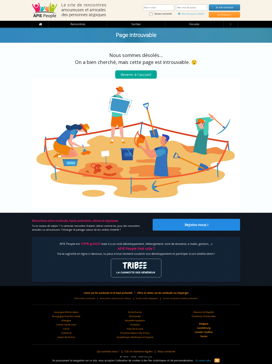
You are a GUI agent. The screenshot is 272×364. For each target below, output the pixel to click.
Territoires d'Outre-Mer (204, 316)
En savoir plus (203, 360)
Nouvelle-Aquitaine (135, 320)
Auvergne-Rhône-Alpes (66, 312)
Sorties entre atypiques (147, 298)
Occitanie (135, 324)
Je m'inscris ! (224, 14)
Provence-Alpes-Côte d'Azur (135, 332)
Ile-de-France (135, 312)
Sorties (136, 24)
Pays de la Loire (135, 328)
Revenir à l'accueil (136, 74)
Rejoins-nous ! (196, 224)
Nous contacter (166, 351)
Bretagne (66, 320)
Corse (66, 328)
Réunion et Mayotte (204, 312)
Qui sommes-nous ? (108, 351)
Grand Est (66, 332)
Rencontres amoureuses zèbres (115, 298)
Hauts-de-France (66, 337)
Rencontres (77, 24)
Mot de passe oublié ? (191, 13)
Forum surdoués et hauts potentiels (180, 298)
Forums (194, 24)
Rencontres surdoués (84, 298)
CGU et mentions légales (138, 351)
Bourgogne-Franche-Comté (66, 316)
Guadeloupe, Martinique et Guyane (135, 337)
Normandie (135, 316)
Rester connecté (163, 13)
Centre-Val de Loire (66, 324)
